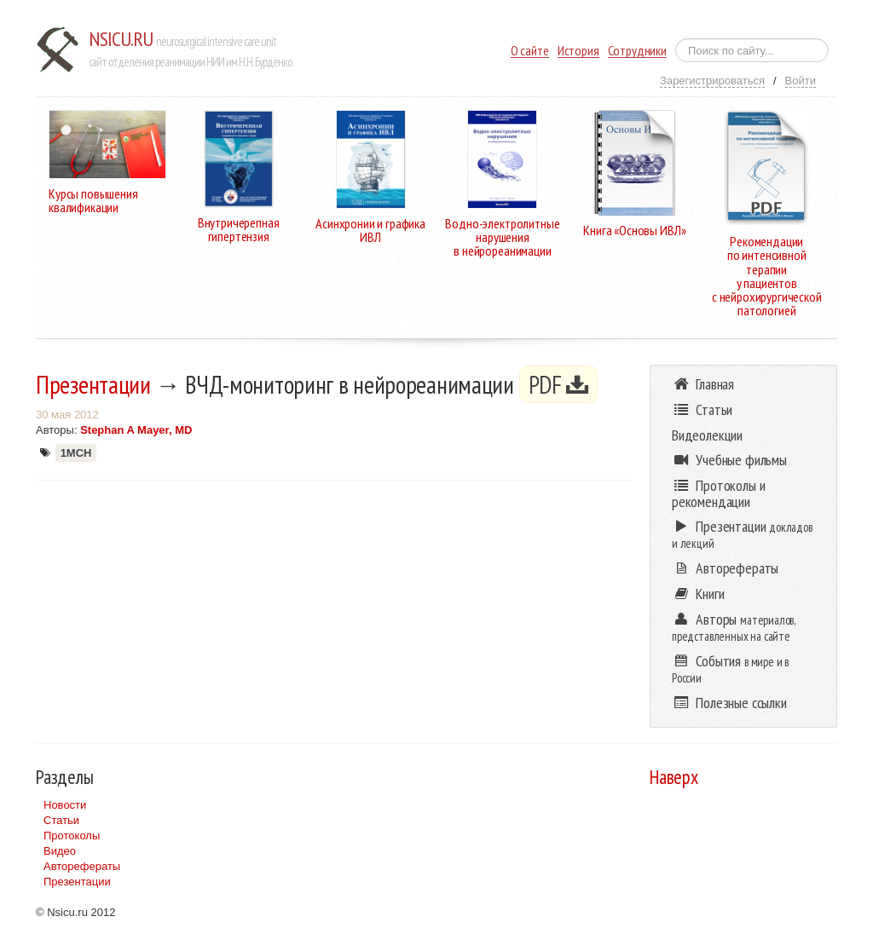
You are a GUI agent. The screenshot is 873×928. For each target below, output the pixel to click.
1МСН (76, 453)
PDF (559, 384)
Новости (64, 804)
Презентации (93, 384)
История (578, 50)
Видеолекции (707, 435)
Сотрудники (637, 50)
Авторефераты (81, 866)
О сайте (530, 50)
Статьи (61, 820)
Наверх (674, 776)
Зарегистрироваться (712, 80)
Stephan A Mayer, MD (136, 430)
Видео (59, 850)
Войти (800, 80)
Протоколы (71, 835)
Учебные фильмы (729, 460)
